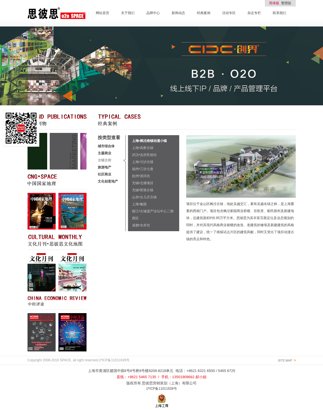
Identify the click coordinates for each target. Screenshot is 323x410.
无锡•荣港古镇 (142, 190)
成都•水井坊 (141, 225)
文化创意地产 (108, 181)
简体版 (274, 3)
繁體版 (286, 3)
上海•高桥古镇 (142, 148)
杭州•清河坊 (141, 176)
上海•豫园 (139, 204)
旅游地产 (104, 167)
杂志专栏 (254, 13)
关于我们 (128, 13)
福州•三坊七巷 (142, 169)
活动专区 (229, 13)
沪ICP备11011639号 (161, 389)
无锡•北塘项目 (142, 183)
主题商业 (104, 153)
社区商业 (104, 174)
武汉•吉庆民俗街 (144, 155)
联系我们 (279, 13)
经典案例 (203, 13)
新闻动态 (178, 13)
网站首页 (102, 13)
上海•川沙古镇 (142, 162)
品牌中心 (153, 13)
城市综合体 (106, 146)
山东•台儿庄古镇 (144, 197)
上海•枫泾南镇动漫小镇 (149, 141)
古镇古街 (104, 160)
